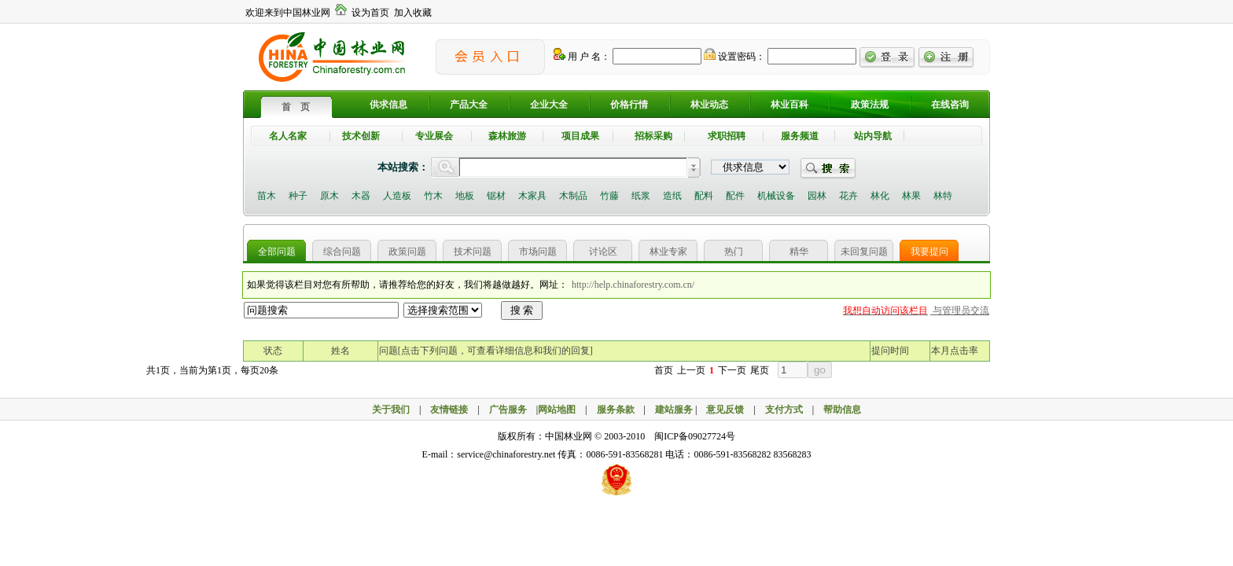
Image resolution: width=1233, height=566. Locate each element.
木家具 (532, 195)
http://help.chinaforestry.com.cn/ (633, 284)
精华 (798, 251)
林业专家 (668, 251)
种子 (298, 195)
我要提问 (929, 251)
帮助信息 (842, 409)
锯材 (496, 195)
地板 (464, 195)
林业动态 (709, 104)
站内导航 (873, 136)
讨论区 (603, 251)
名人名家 (288, 136)
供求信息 (388, 104)
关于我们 (391, 409)
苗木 (266, 195)
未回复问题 (864, 251)
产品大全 (469, 104)
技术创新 (361, 136)
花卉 (848, 195)
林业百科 (789, 104)
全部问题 (277, 251)
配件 (735, 195)
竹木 (433, 195)
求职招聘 (726, 136)
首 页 (296, 106)
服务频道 (800, 136)
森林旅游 (507, 136)
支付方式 (784, 409)
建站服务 (674, 409)
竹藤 (609, 195)
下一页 (732, 370)
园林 (817, 195)
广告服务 (512, 409)
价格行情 (629, 104)
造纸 (672, 195)
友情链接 (449, 409)
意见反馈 (725, 409)
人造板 (397, 195)
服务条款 (616, 409)
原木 (329, 195)
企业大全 (549, 104)
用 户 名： (582, 56)
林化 (879, 195)
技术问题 (472, 251)
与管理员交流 (959, 310)
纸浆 (640, 195)
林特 (942, 195)
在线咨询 (950, 104)
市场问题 (538, 251)
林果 (911, 195)
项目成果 (580, 136)
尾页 (759, 370)
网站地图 (557, 409)
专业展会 (434, 136)
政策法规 (870, 104)
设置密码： (734, 56)
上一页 (691, 370)
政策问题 (407, 251)
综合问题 (342, 251)
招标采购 (653, 136)
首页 (663, 370)
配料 (703, 195)
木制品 (573, 195)
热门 (733, 251)
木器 (360, 195)
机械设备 (776, 195)
